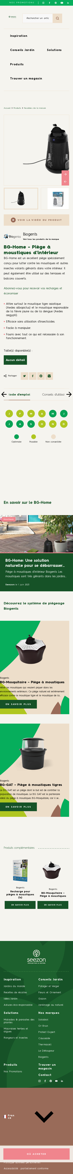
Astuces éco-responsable (18, 1005)
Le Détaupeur (46, 1051)
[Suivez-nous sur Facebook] (49, 3)
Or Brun (43, 1026)
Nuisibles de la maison (35, 108)
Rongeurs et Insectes (16, 1038)
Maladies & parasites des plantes (19, 1021)
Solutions (54, 50)
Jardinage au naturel (50, 1005)
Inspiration (18, 36)
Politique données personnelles (22, 1162)
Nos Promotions (13, 1071)
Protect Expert (46, 1032)
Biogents (30, 234)
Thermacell (45, 1044)
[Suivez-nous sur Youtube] (62, 3)
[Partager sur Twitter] (24, 376)
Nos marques (48, 1013)
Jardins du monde (14, 986)
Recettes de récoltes (15, 992)
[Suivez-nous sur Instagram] (43, 3)
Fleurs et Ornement (49, 992)
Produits (17, 64)
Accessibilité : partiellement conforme (26, 1168)
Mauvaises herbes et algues (16, 1030)
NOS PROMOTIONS (21, 3)
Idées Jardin (11, 999)
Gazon (42, 999)
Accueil (7, 108)
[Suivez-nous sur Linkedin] (68, 3)
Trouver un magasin (26, 78)
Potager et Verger (48, 986)
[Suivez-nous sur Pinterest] (55, 3)
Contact (44, 1075)
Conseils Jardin (22, 50)
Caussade (44, 1038)
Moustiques (9, 519)
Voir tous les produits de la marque (41, 239)
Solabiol (43, 1020)
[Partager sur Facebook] (32, 376)
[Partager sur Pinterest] (41, 376)
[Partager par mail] (49, 376)
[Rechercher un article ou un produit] (37, 18)
